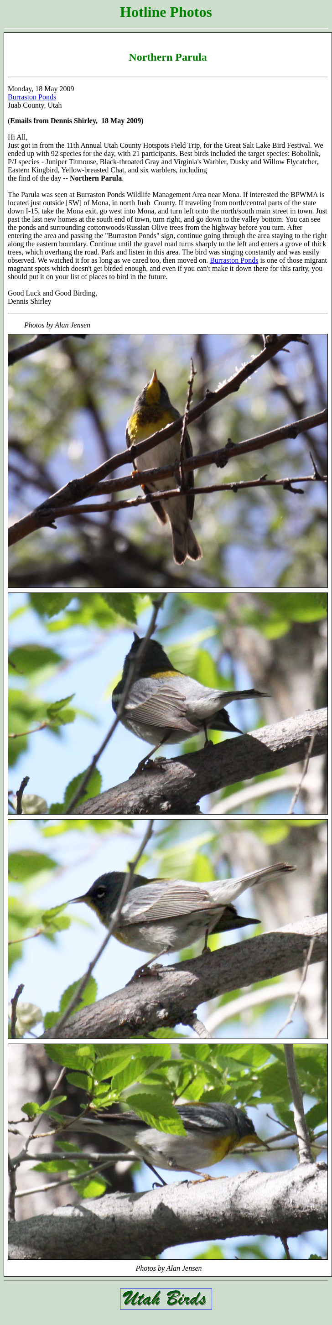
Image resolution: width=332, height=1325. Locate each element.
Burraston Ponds (32, 97)
